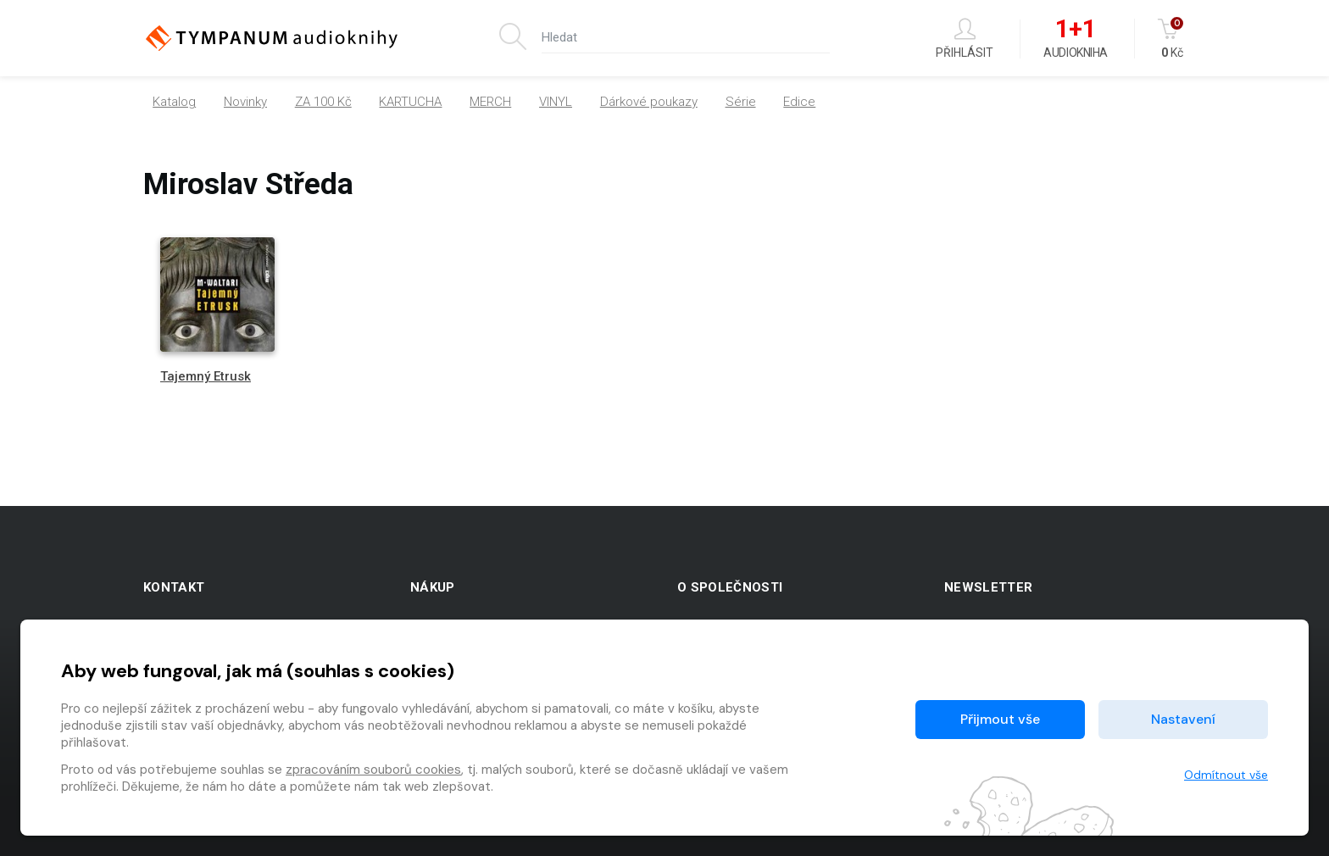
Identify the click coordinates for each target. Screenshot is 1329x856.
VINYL (555, 101)
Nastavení (1183, 719)
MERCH (490, 101)
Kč (1172, 38)
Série (741, 101)
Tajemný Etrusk (205, 376)
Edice (799, 101)
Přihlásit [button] (964, 38)
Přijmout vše (1000, 719)
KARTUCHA (410, 101)
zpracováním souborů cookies (373, 769)
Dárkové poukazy (649, 101)
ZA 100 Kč (323, 101)
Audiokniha (1075, 38)
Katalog (174, 101)
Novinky (245, 101)
